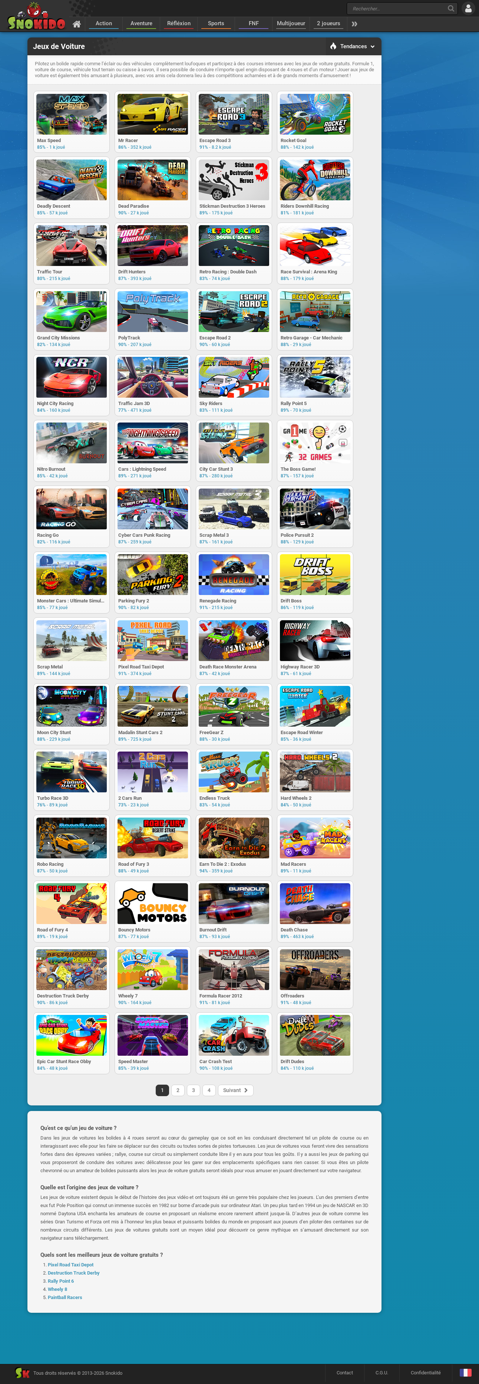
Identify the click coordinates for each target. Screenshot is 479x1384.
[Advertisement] (419, 150)
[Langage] (465, 1375)
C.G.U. (382, 1375)
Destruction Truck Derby (74, 1321)
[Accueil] (77, 24)
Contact (345, 1375)
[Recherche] (451, 8)
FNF (254, 23)
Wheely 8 (57, 1337)
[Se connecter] (468, 8)
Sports (216, 23)
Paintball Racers (65, 1345)
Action (104, 23)
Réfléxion (179, 23)
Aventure (141, 23)
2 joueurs (328, 23)
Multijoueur (291, 23)
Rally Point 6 (61, 1329)
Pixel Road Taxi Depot (70, 1312)
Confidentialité (426, 1375)
